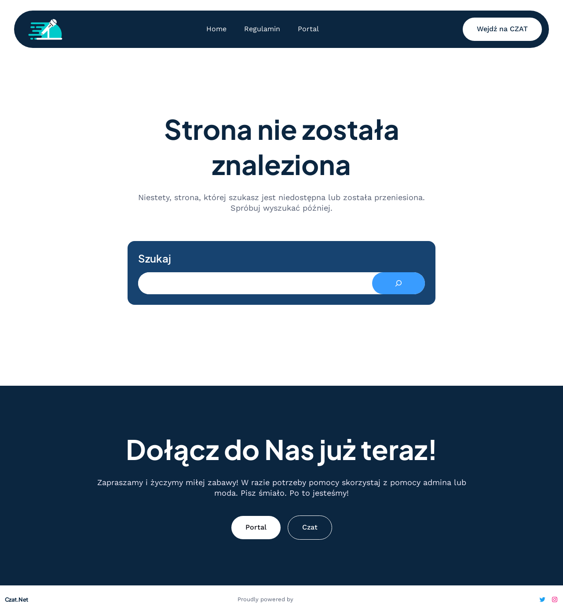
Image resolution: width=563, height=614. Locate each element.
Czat (310, 527)
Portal (256, 527)
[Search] (398, 283)
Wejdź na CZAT (502, 29)
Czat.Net (16, 599)
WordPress (310, 599)
